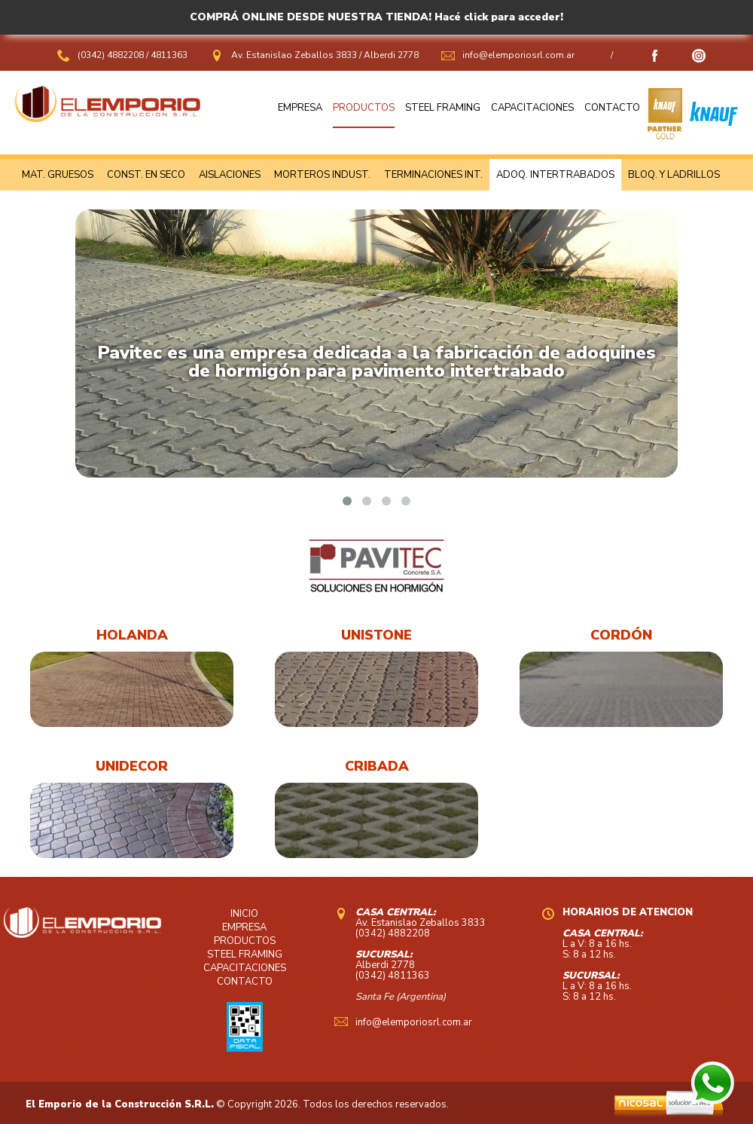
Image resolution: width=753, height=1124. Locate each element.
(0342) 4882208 (112, 55)
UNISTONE (376, 635)
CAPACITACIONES (532, 108)
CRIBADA (377, 766)
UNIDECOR (132, 766)
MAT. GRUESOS (57, 175)
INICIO (244, 914)
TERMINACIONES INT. (433, 175)
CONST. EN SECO (146, 175)
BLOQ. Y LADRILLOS (674, 175)
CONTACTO (612, 108)
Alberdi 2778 (391, 55)
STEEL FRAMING (442, 108)
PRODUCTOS (364, 108)
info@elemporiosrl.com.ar (518, 55)
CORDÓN (621, 635)
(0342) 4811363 (392, 975)
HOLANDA (132, 635)
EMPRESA (300, 108)
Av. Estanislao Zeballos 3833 (294, 55)
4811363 (169, 55)
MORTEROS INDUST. (322, 175)
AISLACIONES (230, 175)
